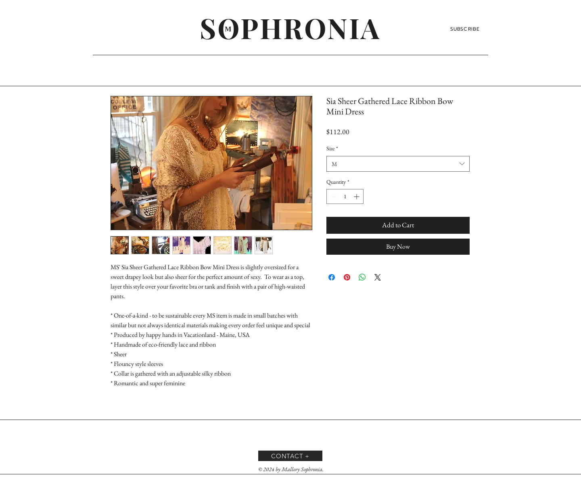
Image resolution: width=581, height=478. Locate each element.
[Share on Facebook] (331, 277)
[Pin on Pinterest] (347, 277)
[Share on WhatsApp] (362, 277)
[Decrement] (333, 196)
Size (332, 148)
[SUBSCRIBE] (466, 29)
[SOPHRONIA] (290, 27)
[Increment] (357, 196)
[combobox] (398, 164)
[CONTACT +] (290, 456)
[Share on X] (377, 277)
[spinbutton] (345, 196)
